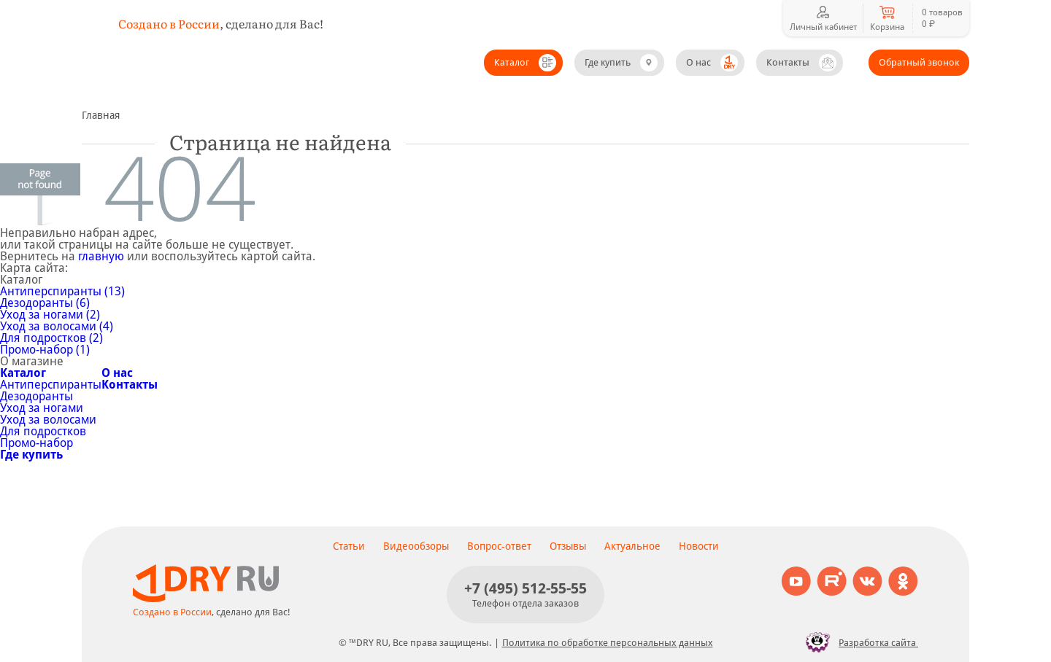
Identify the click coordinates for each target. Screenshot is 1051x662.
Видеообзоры (416, 546)
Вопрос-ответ (499, 546)
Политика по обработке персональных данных (607, 642)
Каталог (511, 62)
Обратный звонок (919, 62)
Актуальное (632, 546)
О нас (698, 62)
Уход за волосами (48, 420)
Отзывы (568, 546)
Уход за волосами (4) (56, 326)
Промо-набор (36, 443)
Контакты (787, 62)
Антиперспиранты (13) (62, 291)
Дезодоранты (36, 396)
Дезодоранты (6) (45, 303)
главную (101, 256)
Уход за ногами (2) (50, 315)
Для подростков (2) (51, 338)
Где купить (608, 62)
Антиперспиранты (50, 385)
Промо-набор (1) (45, 350)
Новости (699, 546)
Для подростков (43, 431)
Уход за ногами (41, 408)
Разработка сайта (858, 642)
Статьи (349, 546)
